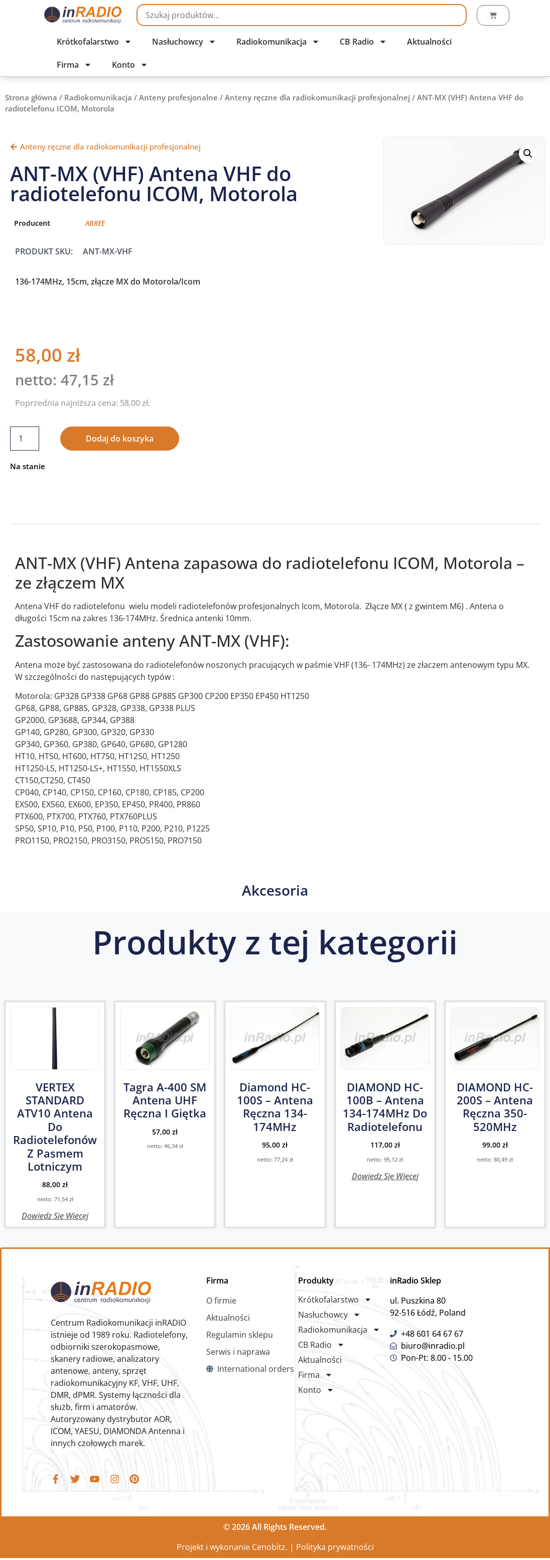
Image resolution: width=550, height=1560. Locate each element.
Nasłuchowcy (184, 42)
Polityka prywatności (335, 1548)
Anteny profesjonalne (178, 97)
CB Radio (363, 42)
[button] (528, 154)
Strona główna (31, 97)
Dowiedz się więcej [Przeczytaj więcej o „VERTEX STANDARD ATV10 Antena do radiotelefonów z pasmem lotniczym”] (55, 1215)
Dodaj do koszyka (120, 438)
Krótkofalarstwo (94, 42)
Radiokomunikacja (278, 42)
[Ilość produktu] (24, 439)
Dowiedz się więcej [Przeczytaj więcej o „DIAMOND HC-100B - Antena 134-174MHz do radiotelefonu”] (385, 1175)
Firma (74, 65)
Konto (130, 65)
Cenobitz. (270, 1548)
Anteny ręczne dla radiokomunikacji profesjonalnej (317, 97)
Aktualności (429, 41)
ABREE (95, 223)
